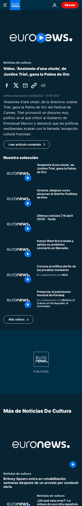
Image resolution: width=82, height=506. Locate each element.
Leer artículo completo (25, 144)
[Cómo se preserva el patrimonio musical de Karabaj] (58, 300)
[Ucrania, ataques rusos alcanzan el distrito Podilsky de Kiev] (58, 199)
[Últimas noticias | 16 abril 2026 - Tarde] (58, 224)
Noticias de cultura (17, 473)
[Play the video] (41, 37)
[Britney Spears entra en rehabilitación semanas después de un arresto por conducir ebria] (41, 483)
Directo (70, 5)
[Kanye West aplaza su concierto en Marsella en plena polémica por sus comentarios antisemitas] (58, 249)
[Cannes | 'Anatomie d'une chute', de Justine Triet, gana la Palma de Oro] (58, 173)
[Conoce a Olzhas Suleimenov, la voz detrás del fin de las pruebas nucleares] (58, 275)
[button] (18, 319)
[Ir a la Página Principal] (15, 5)
